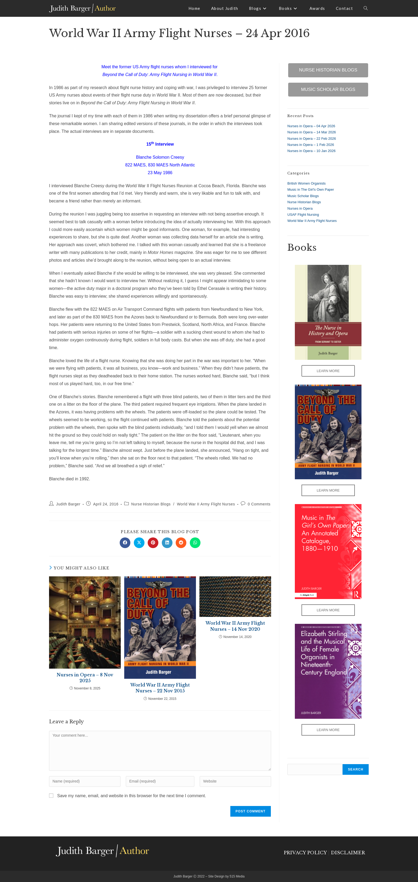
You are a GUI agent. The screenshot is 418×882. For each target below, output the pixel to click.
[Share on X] (139, 542)
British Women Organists (306, 183)
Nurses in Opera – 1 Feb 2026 (310, 145)
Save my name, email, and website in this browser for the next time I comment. (131, 795)
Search (355, 769)
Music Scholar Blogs (303, 196)
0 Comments (259, 504)
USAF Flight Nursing (303, 215)
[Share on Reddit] (181, 542)
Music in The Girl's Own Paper (310, 189)
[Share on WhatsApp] (195, 542)
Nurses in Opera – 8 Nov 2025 (85, 677)
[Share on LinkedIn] (167, 542)
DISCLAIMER (348, 853)
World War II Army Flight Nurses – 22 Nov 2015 (160, 687)
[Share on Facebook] (125, 542)
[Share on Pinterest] (153, 542)
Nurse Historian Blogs (151, 504)
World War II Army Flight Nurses (206, 504)
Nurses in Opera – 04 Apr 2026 (311, 126)
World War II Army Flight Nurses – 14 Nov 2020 (235, 626)
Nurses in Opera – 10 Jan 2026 (311, 151)
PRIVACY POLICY (305, 853)
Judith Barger (68, 504)
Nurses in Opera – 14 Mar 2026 (311, 132)
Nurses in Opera (300, 208)
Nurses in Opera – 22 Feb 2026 (311, 139)
